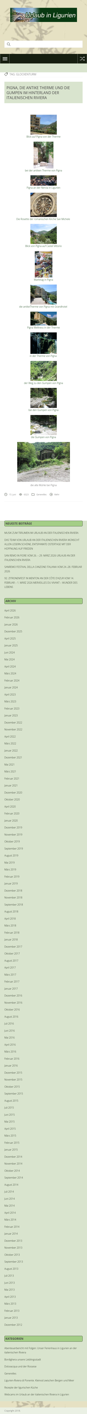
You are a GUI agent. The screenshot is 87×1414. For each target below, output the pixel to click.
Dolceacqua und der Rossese (20, 1366)
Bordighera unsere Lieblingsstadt (22, 1359)
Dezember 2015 (13, 1072)
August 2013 (11, 1268)
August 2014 (11, 1184)
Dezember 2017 (13, 946)
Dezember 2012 (13, 1324)
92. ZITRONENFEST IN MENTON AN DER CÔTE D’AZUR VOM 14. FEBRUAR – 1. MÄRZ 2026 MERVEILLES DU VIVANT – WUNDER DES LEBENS (41, 583)
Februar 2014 (11, 1226)
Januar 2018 (11, 939)
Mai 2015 (9, 1121)
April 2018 (10, 918)
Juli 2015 (9, 1107)
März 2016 (10, 1051)
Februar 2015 (11, 1142)
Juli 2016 (9, 1023)
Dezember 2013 (13, 1240)
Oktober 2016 (12, 1009)
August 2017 (11, 960)
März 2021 (10, 771)
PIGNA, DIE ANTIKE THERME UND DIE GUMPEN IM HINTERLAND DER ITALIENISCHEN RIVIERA (38, 92)
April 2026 (10, 610)
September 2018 (13, 904)
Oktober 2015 (12, 1086)
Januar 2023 (11, 715)
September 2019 (13, 848)
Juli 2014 (9, 1191)
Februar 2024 (11, 680)
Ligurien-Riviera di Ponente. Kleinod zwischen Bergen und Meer (39, 1380)
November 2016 (13, 1002)
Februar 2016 (11, 1058)
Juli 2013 (9, 1275)
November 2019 (13, 834)
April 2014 (10, 1212)
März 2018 (10, 925)
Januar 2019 (11, 883)
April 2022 (10, 736)
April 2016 (10, 1044)
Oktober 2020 (12, 799)
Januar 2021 (11, 785)
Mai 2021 (9, 764)
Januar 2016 (11, 1065)
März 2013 (10, 1303)
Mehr (56, 494)
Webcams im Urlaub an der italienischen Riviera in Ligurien (36, 1394)
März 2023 (10, 701)
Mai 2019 (9, 862)
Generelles (41, 494)
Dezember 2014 (13, 1156)
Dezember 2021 (13, 757)
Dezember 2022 (13, 722)
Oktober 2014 (12, 1170)
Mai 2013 (9, 1289)
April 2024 (10, 666)
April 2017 (10, 967)
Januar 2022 (11, 750)
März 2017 (10, 974)
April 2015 (10, 1128)
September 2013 (13, 1261)
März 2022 (10, 743)
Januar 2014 (11, 1233)
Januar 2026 (11, 624)
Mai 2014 (9, 1205)
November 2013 (13, 1247)
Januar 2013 (11, 1317)
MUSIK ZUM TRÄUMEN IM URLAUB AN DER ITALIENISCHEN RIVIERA (41, 533)
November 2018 (13, 897)
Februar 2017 (11, 981)
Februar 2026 (11, 617)
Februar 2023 (11, 708)
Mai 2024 (9, 659)
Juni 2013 (9, 1282)
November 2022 (13, 729)
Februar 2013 (11, 1310)
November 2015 (13, 1079)
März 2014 (10, 1219)
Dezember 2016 (13, 995)
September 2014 (13, 1177)
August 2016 (11, 1016)
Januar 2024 (11, 687)
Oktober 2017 (12, 953)
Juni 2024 (9, 652)
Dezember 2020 (13, 792)
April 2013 (10, 1296)
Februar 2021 (11, 778)
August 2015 (11, 1100)
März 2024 (10, 673)
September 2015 (13, 1093)
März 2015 (10, 1135)
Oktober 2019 (12, 841)
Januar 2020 (11, 820)
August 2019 (11, 855)
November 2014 (13, 1163)
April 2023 (10, 694)
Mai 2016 (9, 1037)
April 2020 (10, 806)
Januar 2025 (11, 645)
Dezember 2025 (13, 631)
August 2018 (11, 911)
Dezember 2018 (13, 890)
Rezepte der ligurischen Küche (21, 1387)
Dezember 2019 (13, 827)
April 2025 (10, 638)
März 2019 (10, 869)
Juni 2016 (9, 1030)
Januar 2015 (11, 1149)
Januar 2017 (11, 988)
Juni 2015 (9, 1114)
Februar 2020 (11, 813)
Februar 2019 (11, 876)
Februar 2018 (11, 932)
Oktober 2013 (12, 1254)
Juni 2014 (9, 1198)
